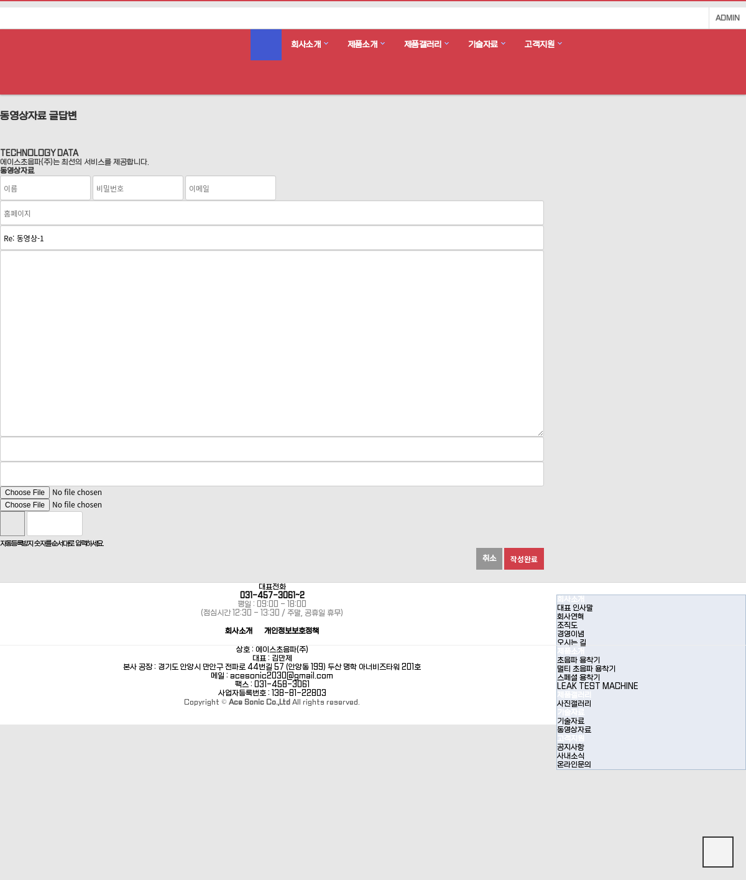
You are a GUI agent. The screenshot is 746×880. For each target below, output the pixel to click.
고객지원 (540, 44)
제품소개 (362, 44)
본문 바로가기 (0, 0)
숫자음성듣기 (97, 523)
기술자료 (483, 44)
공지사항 (570, 747)
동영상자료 (574, 730)
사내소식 (570, 756)
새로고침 (123, 523)
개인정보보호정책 (291, 632)
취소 (489, 558)
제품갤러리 (422, 44)
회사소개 (306, 44)
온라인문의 (574, 765)
